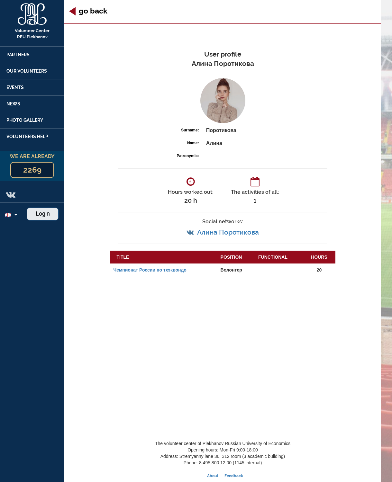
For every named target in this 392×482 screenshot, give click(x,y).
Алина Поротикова (228, 232)
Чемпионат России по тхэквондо (150, 269)
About (212, 476)
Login (43, 213)
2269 (32, 169)
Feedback (233, 476)
